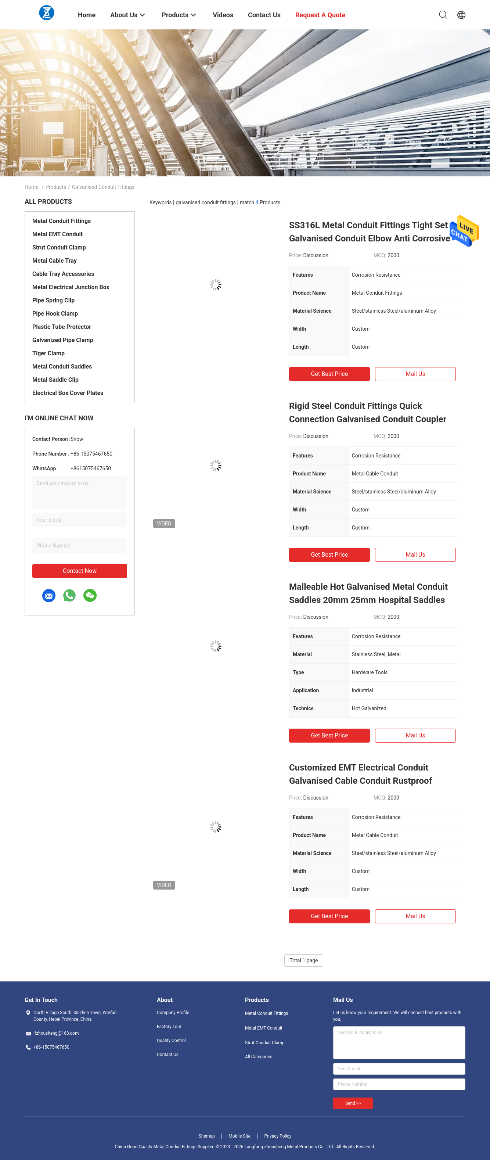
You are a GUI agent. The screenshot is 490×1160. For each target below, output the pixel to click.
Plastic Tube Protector (61, 326)
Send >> (353, 1103)
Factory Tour (169, 1026)
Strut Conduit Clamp (59, 247)
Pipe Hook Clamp (55, 313)
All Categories (258, 1056)
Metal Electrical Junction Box (70, 287)
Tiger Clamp (48, 353)
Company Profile (173, 1012)
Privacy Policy (277, 1136)
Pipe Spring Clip (53, 300)
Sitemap (207, 1136)
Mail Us (415, 373)
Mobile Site (239, 1136)
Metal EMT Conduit (57, 234)
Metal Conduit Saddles (62, 366)
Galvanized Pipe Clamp (62, 340)
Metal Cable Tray (54, 260)
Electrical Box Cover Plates (67, 392)
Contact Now (80, 570)
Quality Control (171, 1040)
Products (56, 187)
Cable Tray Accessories (63, 273)
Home (32, 187)
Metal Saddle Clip (55, 379)
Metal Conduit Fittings (61, 221)
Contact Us (168, 1054)
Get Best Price (329, 373)
